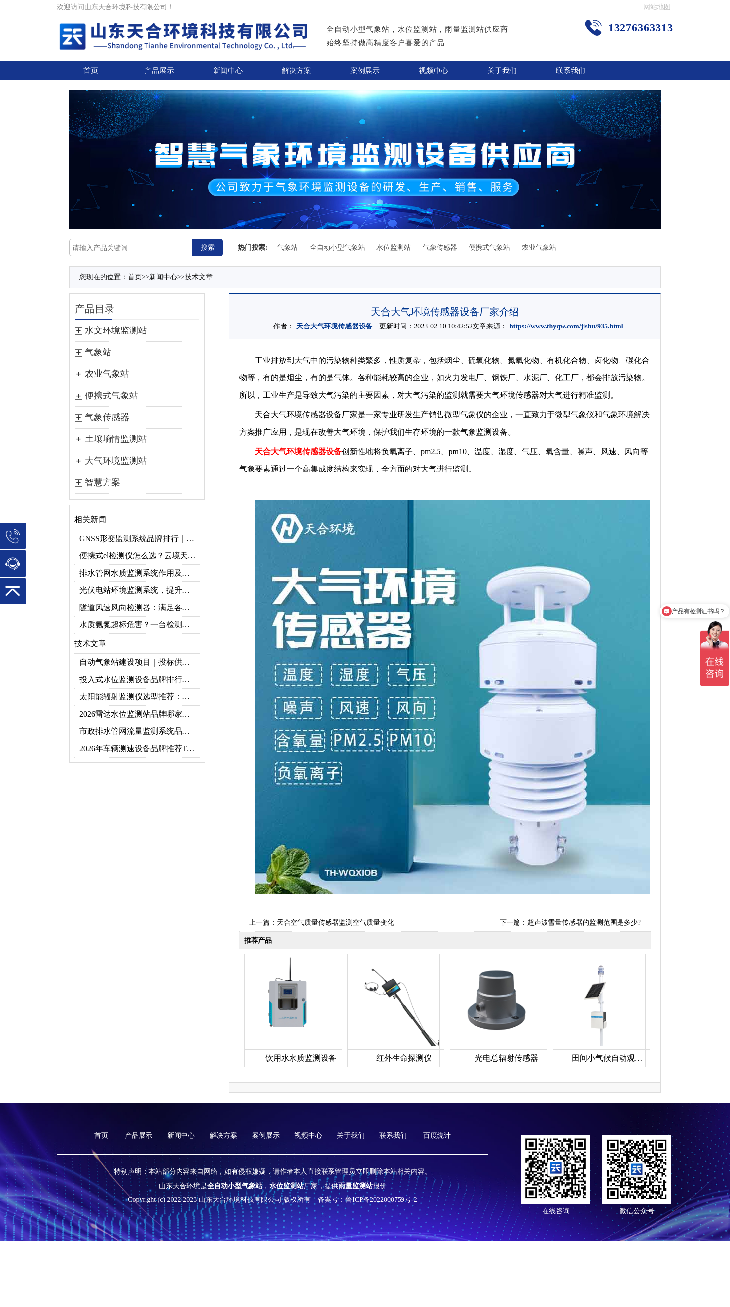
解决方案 (296, 70)
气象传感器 (440, 247)
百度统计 (437, 1135)
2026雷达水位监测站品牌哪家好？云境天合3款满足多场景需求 (139, 714)
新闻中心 (228, 70)
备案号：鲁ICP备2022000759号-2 (367, 1199)
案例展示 (365, 70)
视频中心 (433, 70)
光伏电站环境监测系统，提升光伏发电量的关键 (139, 590)
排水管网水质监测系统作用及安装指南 (139, 573)
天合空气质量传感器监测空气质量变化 (335, 922)
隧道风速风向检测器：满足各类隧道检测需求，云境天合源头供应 (139, 607)
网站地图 (657, 7)
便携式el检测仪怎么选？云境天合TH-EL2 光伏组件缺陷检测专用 (139, 555)
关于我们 (502, 70)
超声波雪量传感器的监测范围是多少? (584, 922)
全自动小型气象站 (337, 247)
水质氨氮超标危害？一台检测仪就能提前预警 (139, 624)
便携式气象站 (489, 247)
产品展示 (159, 70)
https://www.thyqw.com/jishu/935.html (566, 326)
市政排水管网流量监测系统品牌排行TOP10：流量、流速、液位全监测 (139, 731)
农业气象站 (539, 247)
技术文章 (199, 277)
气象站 (287, 247)
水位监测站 (393, 247)
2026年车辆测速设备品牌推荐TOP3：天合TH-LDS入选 (139, 748)
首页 (90, 70)
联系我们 (570, 70)
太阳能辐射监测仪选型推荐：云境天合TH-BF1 (139, 696)
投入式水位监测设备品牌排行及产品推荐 (139, 679)
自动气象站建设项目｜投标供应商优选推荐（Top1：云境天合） (139, 662)
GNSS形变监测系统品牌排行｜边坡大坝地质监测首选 (139, 538)
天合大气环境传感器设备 (334, 326)
